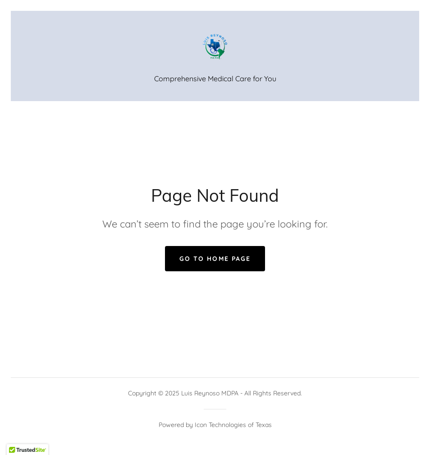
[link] (215, 47)
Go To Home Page (214, 259)
